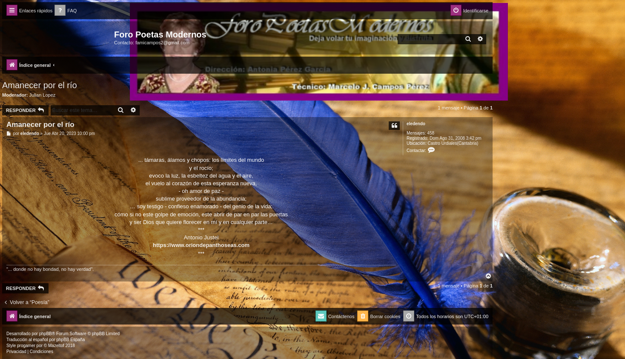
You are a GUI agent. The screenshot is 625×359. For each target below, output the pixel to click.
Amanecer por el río (39, 85)
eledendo (416, 123)
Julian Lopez (42, 95)
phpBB (45, 333)
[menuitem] (65, 11)
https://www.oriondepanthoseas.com (201, 245)
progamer (26, 345)
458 (430, 133)
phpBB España (70, 339)
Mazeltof (56, 345)
